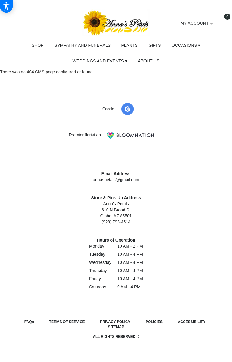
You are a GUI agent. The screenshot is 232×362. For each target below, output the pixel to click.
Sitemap (116, 327)
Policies (154, 322)
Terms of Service (67, 322)
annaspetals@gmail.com (116, 179)
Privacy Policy (115, 322)
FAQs (29, 322)
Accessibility (191, 322)
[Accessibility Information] (6, 6)
